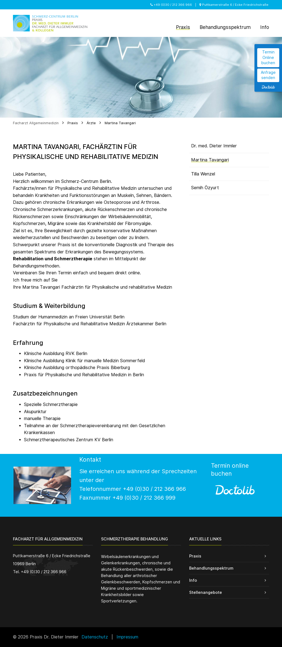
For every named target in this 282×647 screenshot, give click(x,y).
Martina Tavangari (120, 123)
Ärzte (91, 123)
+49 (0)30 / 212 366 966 (171, 5)
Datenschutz (95, 637)
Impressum (127, 637)
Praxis (72, 123)
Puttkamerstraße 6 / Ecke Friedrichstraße (234, 5)
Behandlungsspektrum (211, 568)
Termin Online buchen (268, 57)
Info (193, 580)
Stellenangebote (205, 592)
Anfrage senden (268, 75)
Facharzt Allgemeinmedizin (36, 123)
